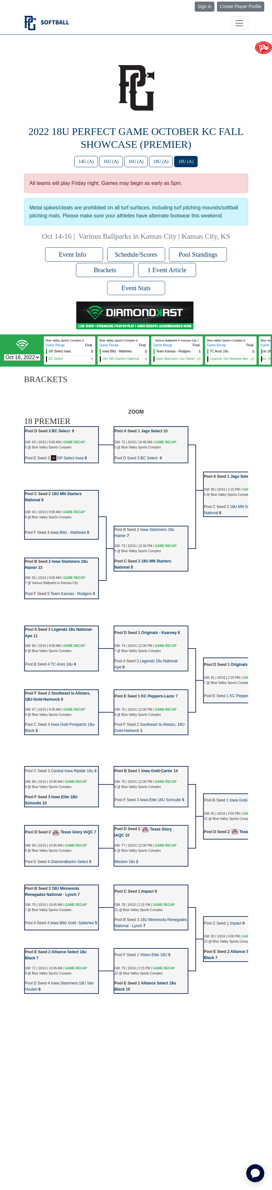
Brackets (105, 270)
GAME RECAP (74, 442)
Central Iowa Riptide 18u (72, 771)
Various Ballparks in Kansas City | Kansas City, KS (154, 236)
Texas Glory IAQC (72, 832)
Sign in (204, 6)
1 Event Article (166, 270)
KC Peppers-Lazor (157, 696)
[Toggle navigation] (239, 23)
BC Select (61, 431)
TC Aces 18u (62, 664)
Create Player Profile (240, 6)
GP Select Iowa (67, 458)
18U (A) (160, 161)
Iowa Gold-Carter (157, 771)
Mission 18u (125, 861)
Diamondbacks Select (69, 861)
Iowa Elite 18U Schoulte (160, 800)
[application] (255, 1173)
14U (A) (86, 161)
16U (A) (110, 161)
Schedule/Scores (136, 254)
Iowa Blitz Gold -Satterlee (72, 923)
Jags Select (151, 431)
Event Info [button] (74, 254)
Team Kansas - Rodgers (71, 593)
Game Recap (55, 345)
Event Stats (136, 288)
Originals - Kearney (159, 632)
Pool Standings (198, 254)
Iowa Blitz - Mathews (68, 532)
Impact (147, 891)
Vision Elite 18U (153, 955)
